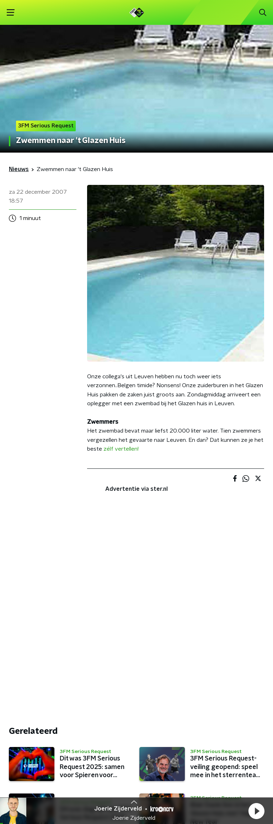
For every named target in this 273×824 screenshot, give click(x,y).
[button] (256, 811)
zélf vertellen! (121, 449)
